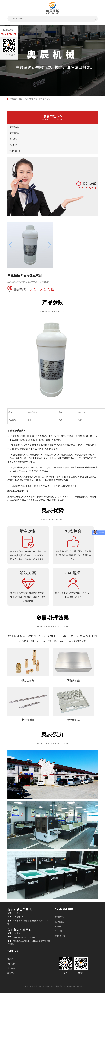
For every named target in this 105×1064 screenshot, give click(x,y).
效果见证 (11, 959)
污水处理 (13, 145)
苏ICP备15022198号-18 (73, 986)
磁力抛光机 (14, 127)
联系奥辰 (11, 973)
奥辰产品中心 (52, 117)
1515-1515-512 (31, 288)
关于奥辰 (11, 968)
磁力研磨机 (14, 133)
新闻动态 (11, 964)
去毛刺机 (13, 139)
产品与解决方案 (30, 99)
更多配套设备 (44, 99)
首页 (21, 99)
